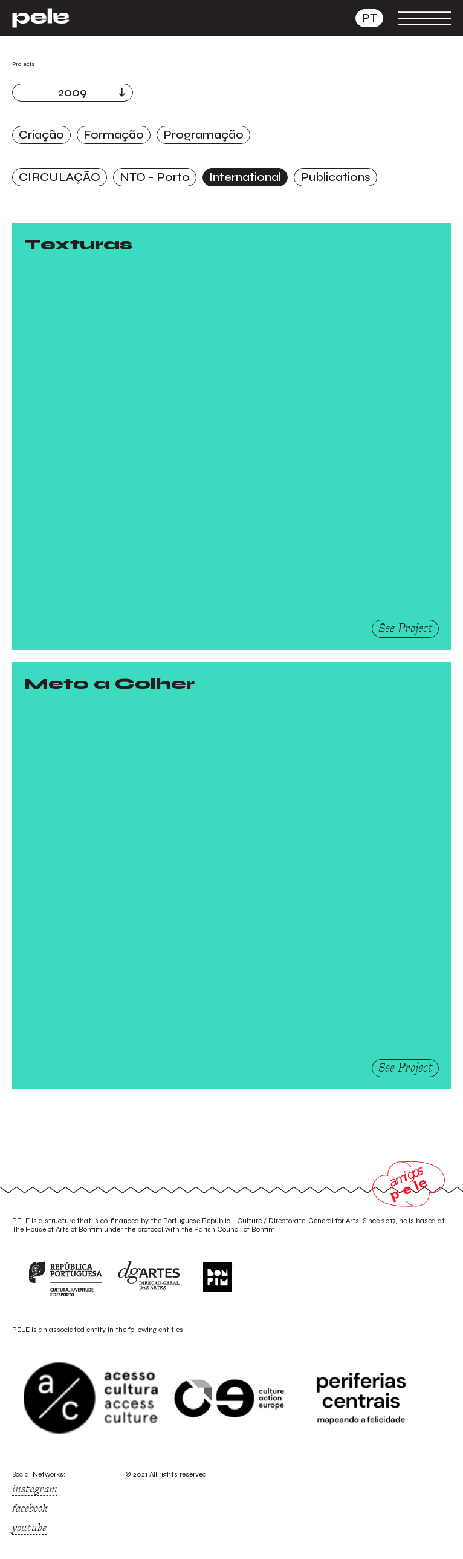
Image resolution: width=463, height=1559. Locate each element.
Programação (203, 134)
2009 (72, 92)
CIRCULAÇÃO (59, 177)
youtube (29, 1527)
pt (369, 17)
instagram (34, 1488)
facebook (30, 1508)
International (245, 177)
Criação (41, 134)
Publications (335, 177)
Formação (113, 134)
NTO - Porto (155, 177)
